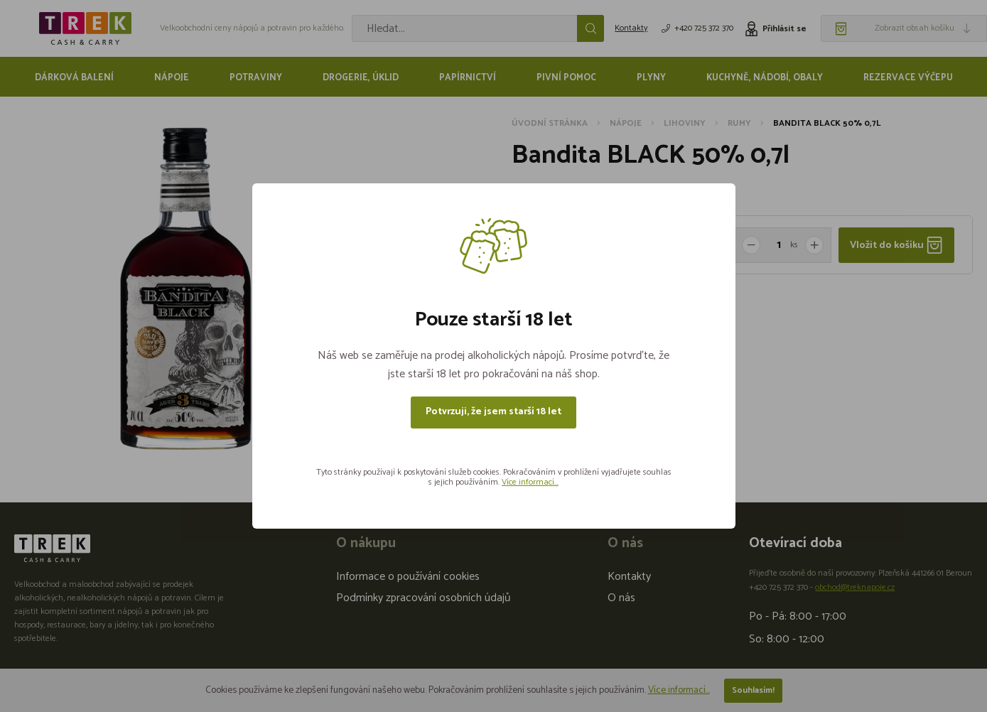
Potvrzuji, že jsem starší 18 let (493, 412)
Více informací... (530, 482)
